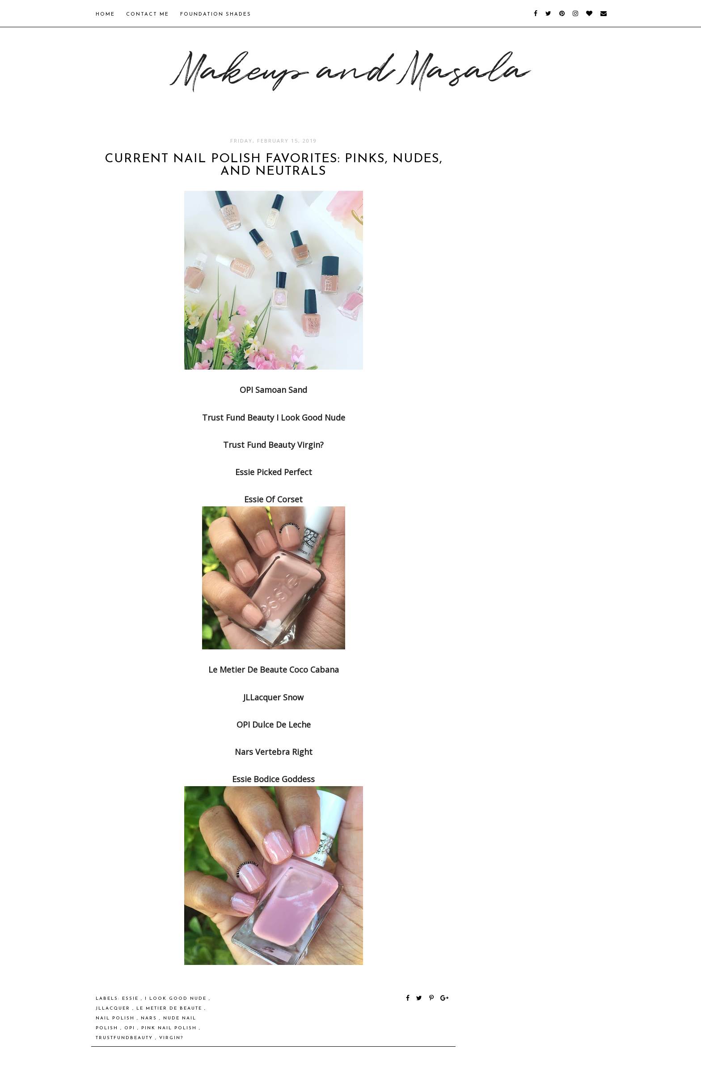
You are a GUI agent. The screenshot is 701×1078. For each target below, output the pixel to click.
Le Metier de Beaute (170, 1008)
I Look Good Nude (177, 998)
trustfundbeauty (125, 1038)
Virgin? (171, 1038)
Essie (131, 998)
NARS (150, 1018)
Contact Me (147, 14)
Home (105, 14)
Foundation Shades (215, 14)
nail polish (116, 1018)
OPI (130, 1028)
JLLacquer (114, 1008)
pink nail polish (170, 1028)
